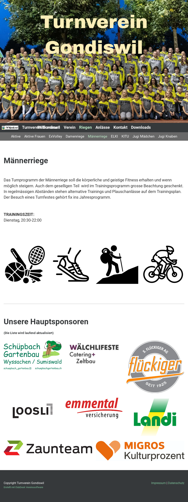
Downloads (141, 127)
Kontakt (120, 127)
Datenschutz (176, 483)
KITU (125, 136)
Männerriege (97, 136)
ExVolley (55, 136)
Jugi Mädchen (143, 136)
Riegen (85, 127)
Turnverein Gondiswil (41, 127)
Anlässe (102, 127)
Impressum (158, 483)
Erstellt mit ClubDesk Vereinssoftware (23, 487)
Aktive (16, 136)
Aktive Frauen (34, 136)
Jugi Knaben (167, 136)
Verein (69, 127)
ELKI (114, 136)
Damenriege (75, 136)
